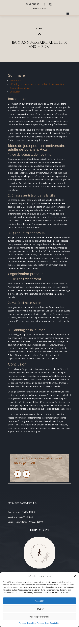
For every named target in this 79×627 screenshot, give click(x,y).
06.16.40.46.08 (24, 462)
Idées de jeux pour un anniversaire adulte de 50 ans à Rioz (37, 84)
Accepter (39, 600)
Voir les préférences (39, 616)
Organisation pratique (20, 88)
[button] (74, 576)
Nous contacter (39, 8)
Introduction (15, 80)
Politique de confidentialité (48, 623)
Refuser (40, 608)
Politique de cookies (27, 623)
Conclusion (15, 91)
